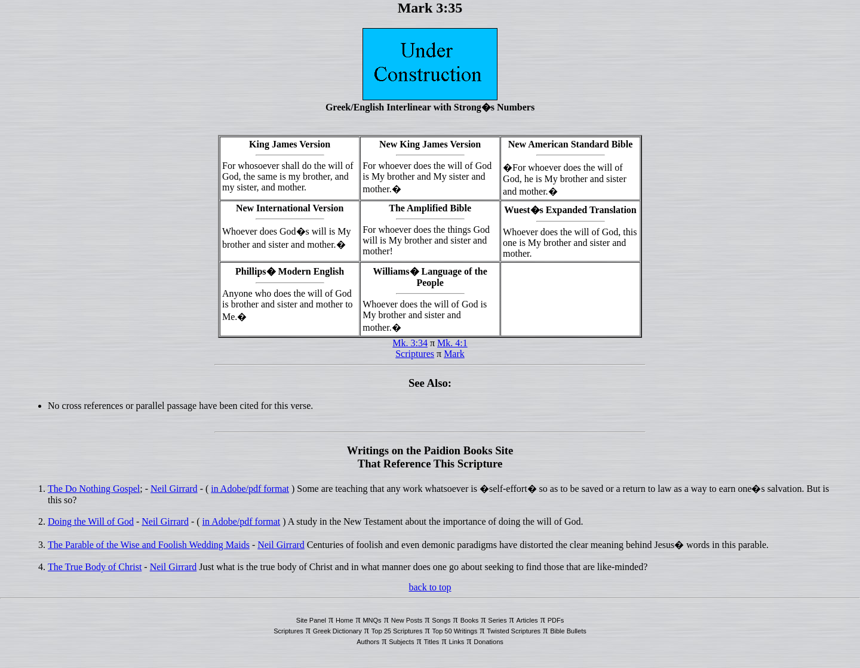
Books (469, 620)
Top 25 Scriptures (397, 631)
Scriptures (414, 354)
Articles (527, 620)
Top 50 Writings (455, 631)
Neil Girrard (174, 489)
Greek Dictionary (337, 631)
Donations (488, 641)
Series (497, 620)
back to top (429, 587)
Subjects (401, 641)
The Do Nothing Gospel (94, 489)
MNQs (372, 620)
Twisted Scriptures (513, 631)
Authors (368, 641)
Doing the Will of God (91, 521)
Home (344, 620)
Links (456, 641)
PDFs (556, 620)
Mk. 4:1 (452, 343)
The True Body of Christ (95, 567)
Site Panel (311, 620)
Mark (454, 354)
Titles (432, 641)
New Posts (407, 620)
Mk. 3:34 (410, 343)
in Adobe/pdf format (250, 489)
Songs (441, 620)
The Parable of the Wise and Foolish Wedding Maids (149, 545)
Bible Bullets (568, 631)
